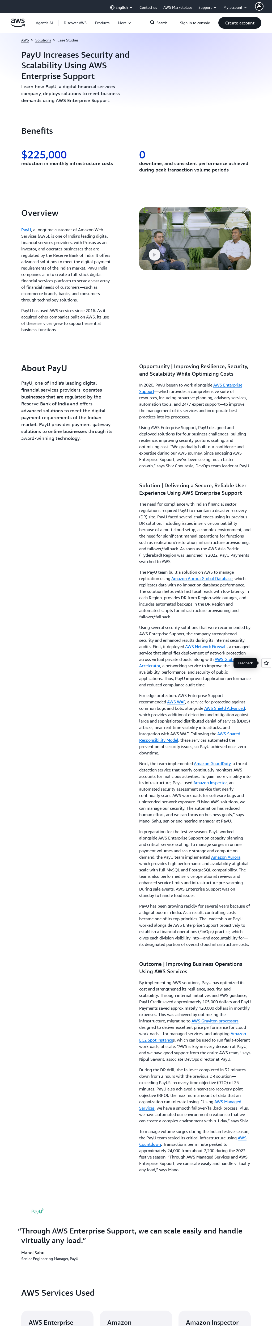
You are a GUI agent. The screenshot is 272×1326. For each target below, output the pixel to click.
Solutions (43, 40)
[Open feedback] (266, 663)
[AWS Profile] (259, 6)
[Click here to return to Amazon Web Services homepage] (18, 26)
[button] (75, 23)
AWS (25, 40)
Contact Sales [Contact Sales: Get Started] (152, 889)
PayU (26, 229)
